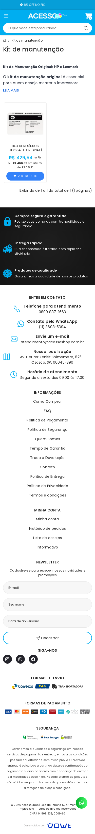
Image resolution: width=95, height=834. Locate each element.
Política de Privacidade (47, 485)
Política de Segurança (47, 429)
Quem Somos (47, 438)
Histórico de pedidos (47, 528)
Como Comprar (47, 401)
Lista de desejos (47, 537)
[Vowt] (47, 825)
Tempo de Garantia (47, 448)
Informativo (47, 547)
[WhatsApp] (20, 659)
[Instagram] (7, 659)
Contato (47, 467)
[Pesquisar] (86, 28)
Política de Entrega (47, 476)
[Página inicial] (47, 16)
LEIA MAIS (11, 90)
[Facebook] (33, 659)
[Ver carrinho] (88, 16)
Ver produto (25, 176)
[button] (6, 16)
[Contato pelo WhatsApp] (81, 803)
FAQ (47, 410)
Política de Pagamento (47, 420)
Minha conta (47, 519)
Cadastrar (47, 638)
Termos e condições (47, 495)
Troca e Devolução (47, 457)
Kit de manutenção (27, 40)
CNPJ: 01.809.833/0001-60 (47, 813)
